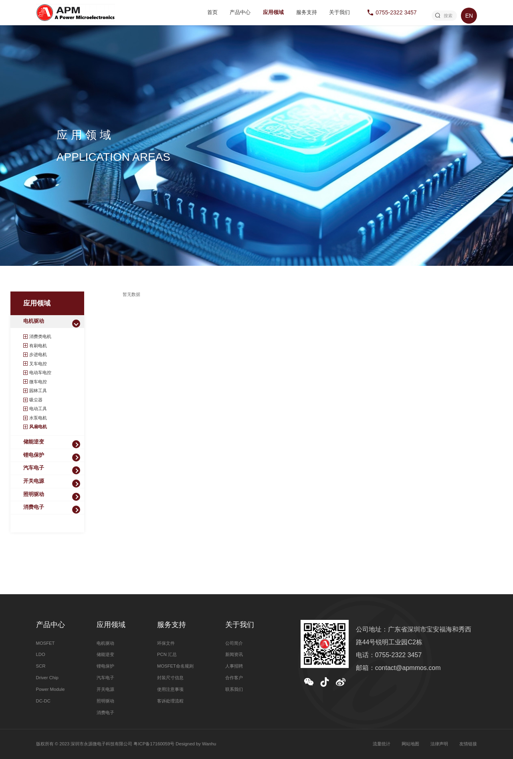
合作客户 (234, 677)
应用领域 (273, 12)
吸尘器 (35, 399)
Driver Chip (47, 677)
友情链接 (468, 743)
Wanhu (209, 743)
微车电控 (38, 381)
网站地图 (410, 743)
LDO (40, 654)
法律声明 (439, 743)
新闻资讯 (234, 654)
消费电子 (33, 507)
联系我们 (234, 689)
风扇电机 (38, 426)
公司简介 (234, 643)
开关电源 (33, 481)
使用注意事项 (170, 689)
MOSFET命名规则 (175, 666)
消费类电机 (40, 336)
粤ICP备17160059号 (153, 743)
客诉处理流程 (170, 700)
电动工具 (38, 408)
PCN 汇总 (167, 654)
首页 (212, 12)
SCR (41, 666)
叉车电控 (38, 363)
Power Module (50, 689)
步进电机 (38, 354)
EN (469, 15)
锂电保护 (33, 455)
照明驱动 (33, 494)
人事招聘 (234, 666)
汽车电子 (33, 468)
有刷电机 (38, 345)
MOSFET (45, 643)
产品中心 (240, 12)
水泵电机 (38, 417)
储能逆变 (33, 442)
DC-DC (43, 700)
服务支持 (306, 12)
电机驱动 (33, 321)
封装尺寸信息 (170, 677)
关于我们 (339, 12)
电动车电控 (40, 372)
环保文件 (166, 643)
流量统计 (381, 743)
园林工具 (38, 390)
